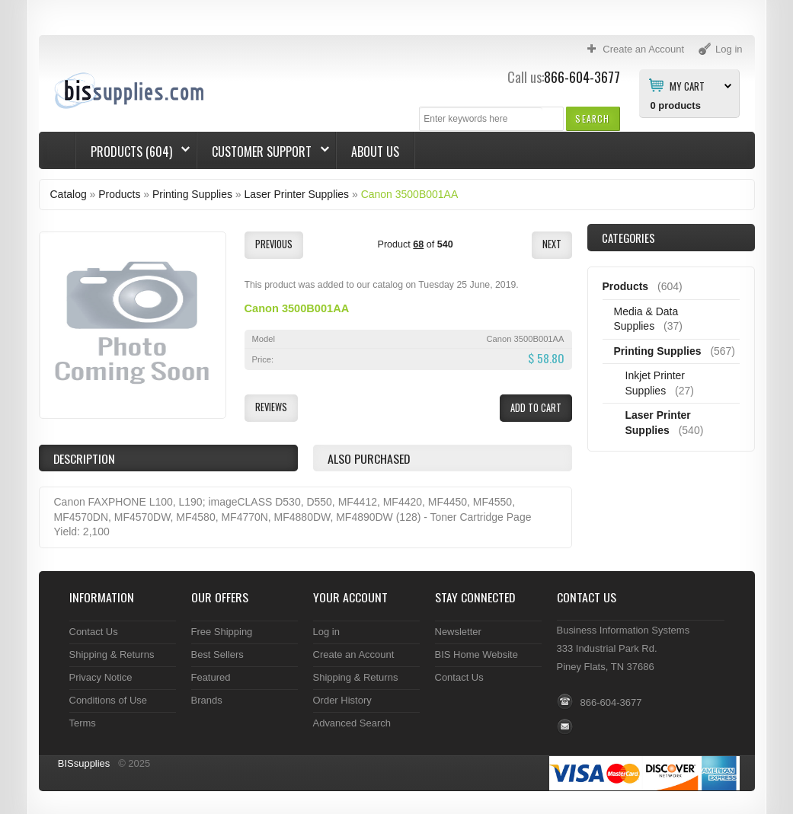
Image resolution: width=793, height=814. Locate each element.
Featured (211, 677)
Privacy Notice (101, 677)
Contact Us (93, 631)
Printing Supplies (192, 194)
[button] (592, 118)
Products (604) (133, 151)
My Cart (687, 85)
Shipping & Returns (112, 654)
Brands (206, 700)
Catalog (68, 194)
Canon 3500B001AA (410, 194)
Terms (82, 723)
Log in (326, 631)
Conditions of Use (108, 700)
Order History (342, 700)
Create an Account (354, 654)
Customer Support (263, 151)
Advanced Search (352, 723)
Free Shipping (222, 631)
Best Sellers (217, 654)
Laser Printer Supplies (297, 194)
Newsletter (458, 631)
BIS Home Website (476, 654)
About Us (375, 151)
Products (119, 194)
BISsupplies (84, 763)
